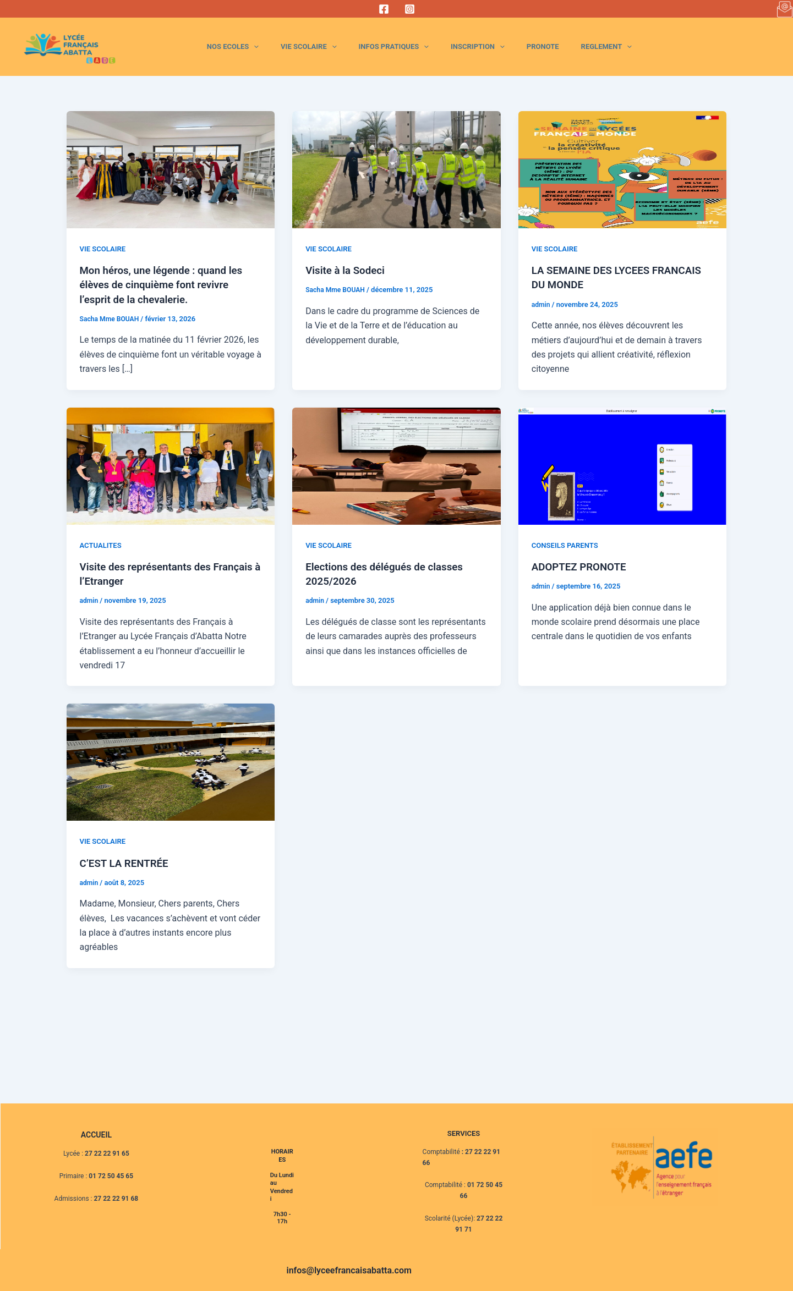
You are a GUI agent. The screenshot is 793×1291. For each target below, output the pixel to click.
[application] (320, 47)
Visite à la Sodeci (347, 270)
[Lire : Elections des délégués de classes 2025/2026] (396, 465)
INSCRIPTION (508, 47)
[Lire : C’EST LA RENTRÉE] (171, 761)
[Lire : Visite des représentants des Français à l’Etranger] (171, 465)
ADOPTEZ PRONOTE (582, 566)
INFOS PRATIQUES (436, 47)
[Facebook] (384, 9)
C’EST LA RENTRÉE (127, 862)
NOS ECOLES (299, 47)
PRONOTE (561, 46)
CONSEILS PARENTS (567, 544)
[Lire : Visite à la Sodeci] (396, 169)
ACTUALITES (102, 544)
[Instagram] (409, 9)
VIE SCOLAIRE (363, 47)
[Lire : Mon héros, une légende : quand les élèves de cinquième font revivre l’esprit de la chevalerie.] (171, 169)
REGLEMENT (612, 47)
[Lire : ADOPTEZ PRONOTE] (622, 465)
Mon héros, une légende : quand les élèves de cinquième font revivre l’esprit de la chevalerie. (167, 284)
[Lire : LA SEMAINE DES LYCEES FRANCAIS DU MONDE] (622, 169)
